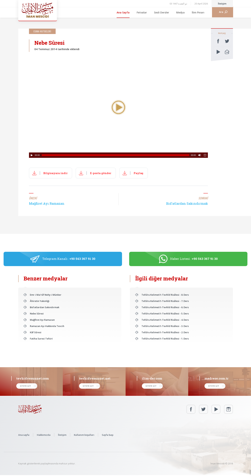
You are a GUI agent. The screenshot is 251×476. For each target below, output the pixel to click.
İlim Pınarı (198, 12)
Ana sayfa (23, 434)
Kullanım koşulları (84, 434)
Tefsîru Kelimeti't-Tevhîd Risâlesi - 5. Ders (165, 313)
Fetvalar (142, 12)
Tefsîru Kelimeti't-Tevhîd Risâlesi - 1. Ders (165, 338)
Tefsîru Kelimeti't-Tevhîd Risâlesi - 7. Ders (165, 301)
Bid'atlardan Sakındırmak (44, 307)
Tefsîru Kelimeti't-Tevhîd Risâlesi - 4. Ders (165, 319)
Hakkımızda (43, 434)
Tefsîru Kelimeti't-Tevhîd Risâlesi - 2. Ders (165, 332)
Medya (180, 12)
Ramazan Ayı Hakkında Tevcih (47, 326)
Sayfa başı (107, 434)
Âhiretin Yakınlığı (39, 301)
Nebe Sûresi (37, 313)
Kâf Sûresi (35, 332)
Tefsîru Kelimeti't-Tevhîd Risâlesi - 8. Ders (165, 294)
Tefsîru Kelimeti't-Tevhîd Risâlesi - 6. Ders (165, 307)
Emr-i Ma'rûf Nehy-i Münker (45, 294)
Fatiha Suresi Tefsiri (41, 338)
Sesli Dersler (161, 12)
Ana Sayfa (123, 12)
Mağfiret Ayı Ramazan (42, 319)
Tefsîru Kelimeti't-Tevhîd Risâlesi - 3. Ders (165, 326)
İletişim (222, 3)
